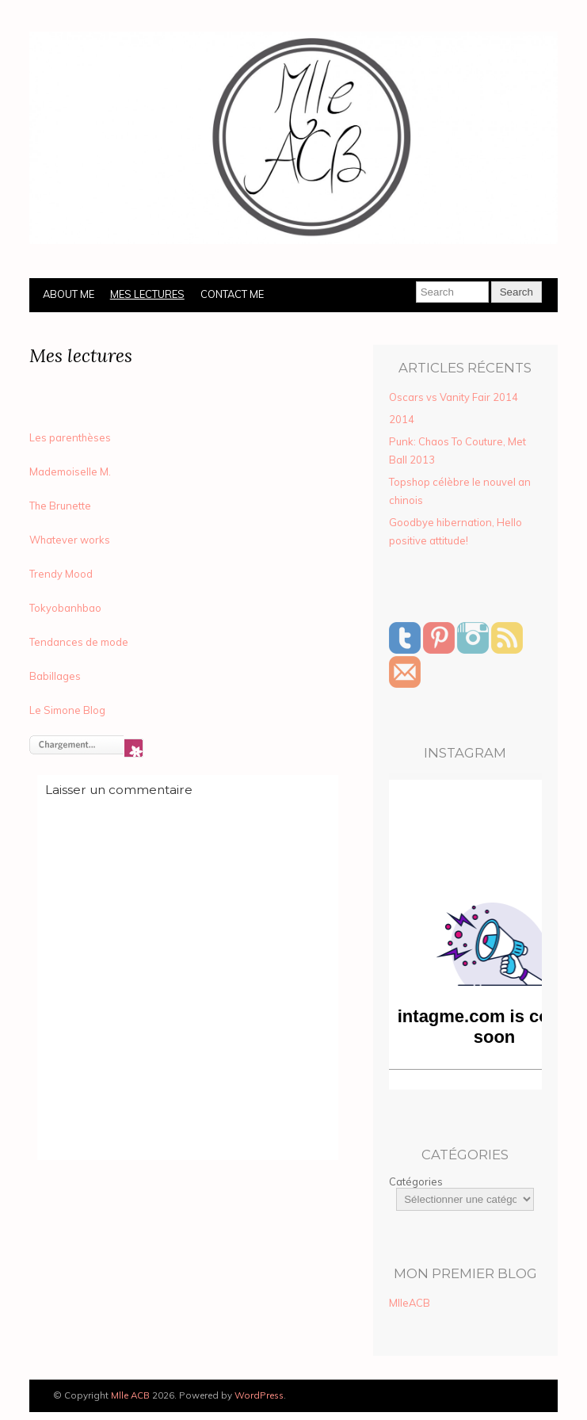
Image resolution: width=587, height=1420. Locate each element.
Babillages (55, 676)
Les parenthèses (70, 437)
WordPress (259, 1395)
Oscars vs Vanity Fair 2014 (453, 397)
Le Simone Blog (67, 710)
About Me (68, 294)
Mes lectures (147, 294)
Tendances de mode (78, 642)
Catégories (416, 1181)
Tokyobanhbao (65, 607)
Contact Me (232, 294)
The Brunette (60, 505)
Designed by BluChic (512, 1395)
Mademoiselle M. (70, 471)
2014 (401, 419)
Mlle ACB (130, 1395)
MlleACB (409, 1302)
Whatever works (69, 539)
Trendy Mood (61, 573)
